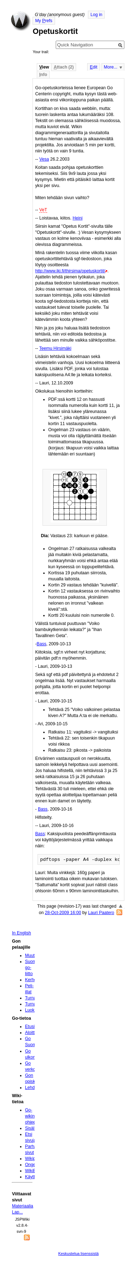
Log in (96, 14)
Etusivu (32, 1026)
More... (111, 67)
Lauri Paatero (101, 912)
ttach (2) (64, 67)
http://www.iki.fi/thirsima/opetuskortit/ (70, 270)
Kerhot (31, 979)
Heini (78, 218)
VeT (43, 209)
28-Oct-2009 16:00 (63, 912)
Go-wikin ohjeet (31, 1116)
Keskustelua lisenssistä (78, 1253)
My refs (43, 20)
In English (21, 932)
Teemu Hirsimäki (55, 348)
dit (93, 67)
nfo (43, 74)
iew (44, 67)
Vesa (44, 159)
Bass (41, 643)
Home (20, 21)
